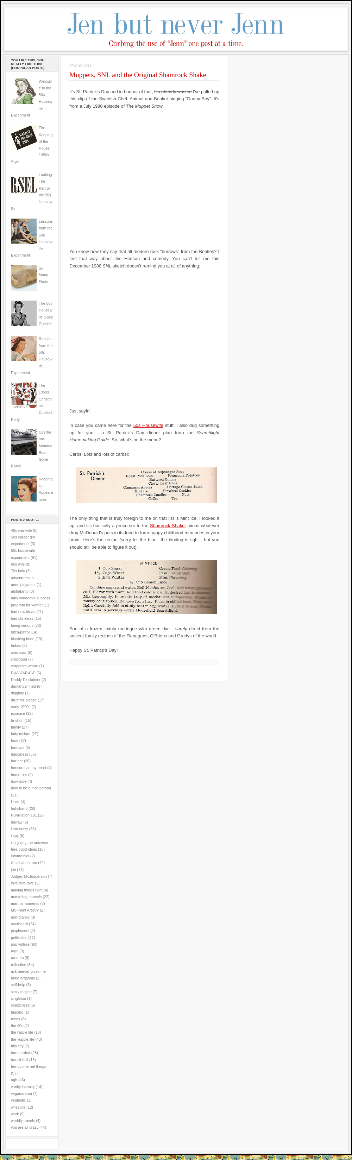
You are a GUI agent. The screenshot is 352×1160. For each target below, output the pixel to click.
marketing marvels (26, 897)
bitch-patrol (20, 632)
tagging (17, 1012)
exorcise (18, 713)
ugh (14, 1080)
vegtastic (18, 1100)
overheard (19, 924)
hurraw (17, 822)
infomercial (20, 856)
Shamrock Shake (167, 525)
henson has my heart (28, 767)
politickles (19, 937)
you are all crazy (24, 1127)
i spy (15, 835)
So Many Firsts (43, 275)
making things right (27, 890)
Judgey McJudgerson (29, 876)
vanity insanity (22, 1087)
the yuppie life (22, 1039)
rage (14, 951)
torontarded (20, 1053)
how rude (18, 781)
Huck (15, 802)
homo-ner (19, 775)
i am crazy (19, 829)
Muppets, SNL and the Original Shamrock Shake (137, 74)
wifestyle (18, 1107)
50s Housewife (148, 425)
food (14, 740)
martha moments (25, 903)
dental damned (23, 686)
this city (17, 1046)
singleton (18, 998)
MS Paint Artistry (25, 910)
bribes (16, 645)
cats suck (19, 652)
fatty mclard (20, 734)
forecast (17, 747)
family (16, 727)
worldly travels (23, 1120)
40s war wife (21, 530)
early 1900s (20, 707)
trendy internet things (28, 1066)
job (13, 870)
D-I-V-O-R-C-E (23, 673)
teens (15, 1019)
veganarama (21, 1093)
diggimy (17, 693)
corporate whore (24, 666)
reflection (18, 965)
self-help (18, 985)
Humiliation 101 (24, 815)
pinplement (20, 930)
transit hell (19, 1060)
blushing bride (22, 639)
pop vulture (20, 944)
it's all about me (24, 862)
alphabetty (19, 591)
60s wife (18, 564)
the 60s (17, 1025)
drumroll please (24, 700)
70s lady (18, 571)
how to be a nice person (31, 788)
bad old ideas (22, 618)
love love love (22, 883)
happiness (19, 754)
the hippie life (22, 1032)
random (17, 958)
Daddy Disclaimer (25, 679)
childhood (19, 659)
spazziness (20, 1005)
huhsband (19, 808)
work (15, 1114)
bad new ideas (23, 612)
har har (17, 761)
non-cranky (20, 917)
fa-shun (17, 720)
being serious (22, 625)
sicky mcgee (21, 992)
